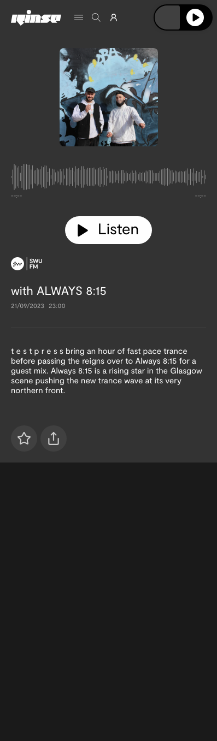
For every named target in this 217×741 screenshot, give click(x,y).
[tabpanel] (108, 179)
